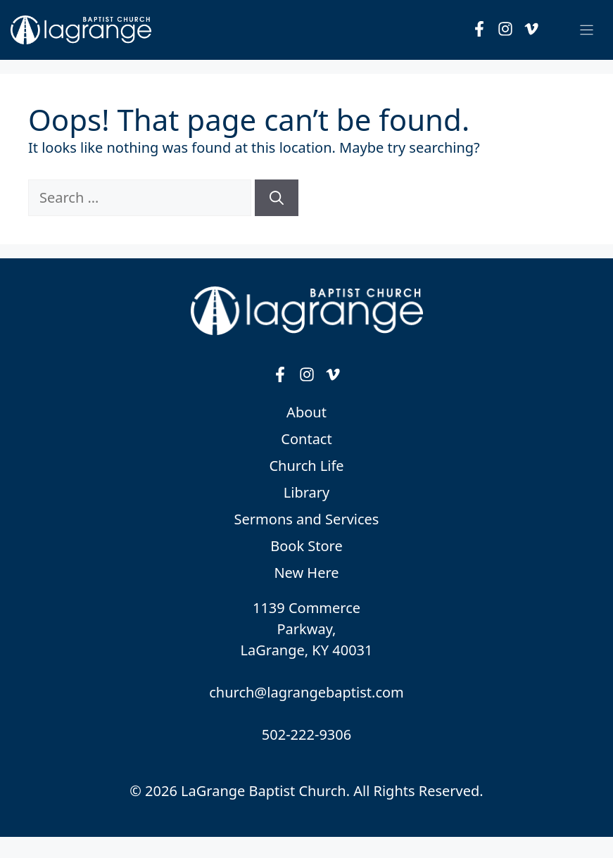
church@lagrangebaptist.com (306, 692)
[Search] (276, 197)
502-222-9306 (306, 734)
